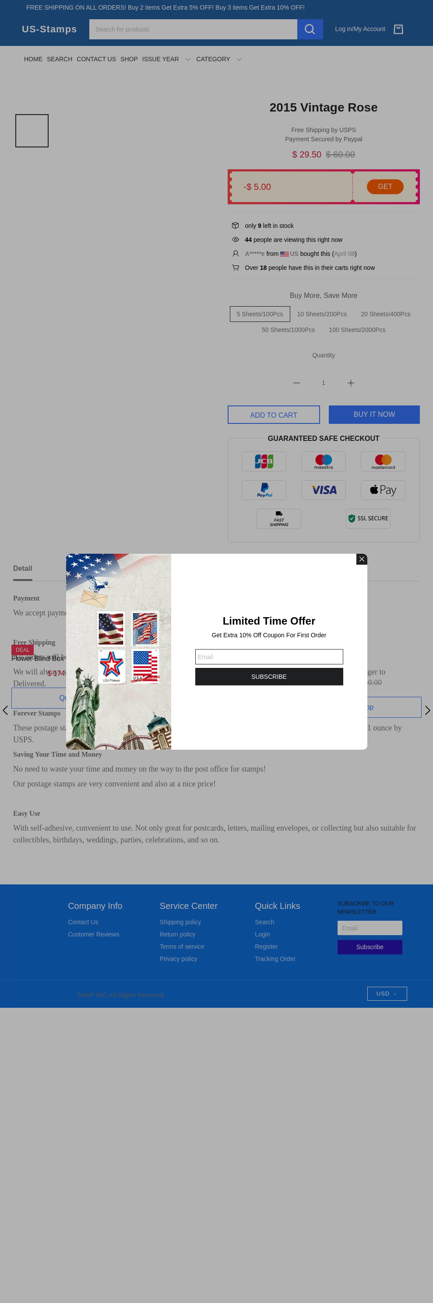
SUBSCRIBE (269, 676)
